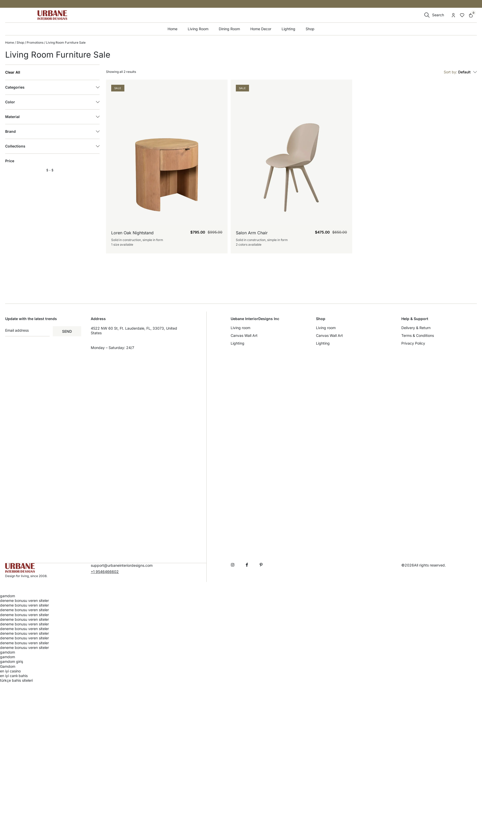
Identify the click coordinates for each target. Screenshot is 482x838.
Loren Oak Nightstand (132, 232)
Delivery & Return (416, 327)
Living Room (198, 29)
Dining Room (229, 29)
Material (52, 117)
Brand (52, 131)
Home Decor (260, 29)
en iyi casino (10, 671)
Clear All (12, 72)
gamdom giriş (11, 661)
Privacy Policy (413, 343)
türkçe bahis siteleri (16, 680)
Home (172, 29)
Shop (310, 29)
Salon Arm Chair (252, 232)
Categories (52, 87)
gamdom (7, 595)
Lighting (288, 29)
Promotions (35, 42)
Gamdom (7, 666)
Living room (240, 327)
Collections (52, 146)
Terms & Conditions (417, 335)
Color (52, 102)
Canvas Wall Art (244, 335)
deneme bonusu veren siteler (24, 600)
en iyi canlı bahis (14, 675)
